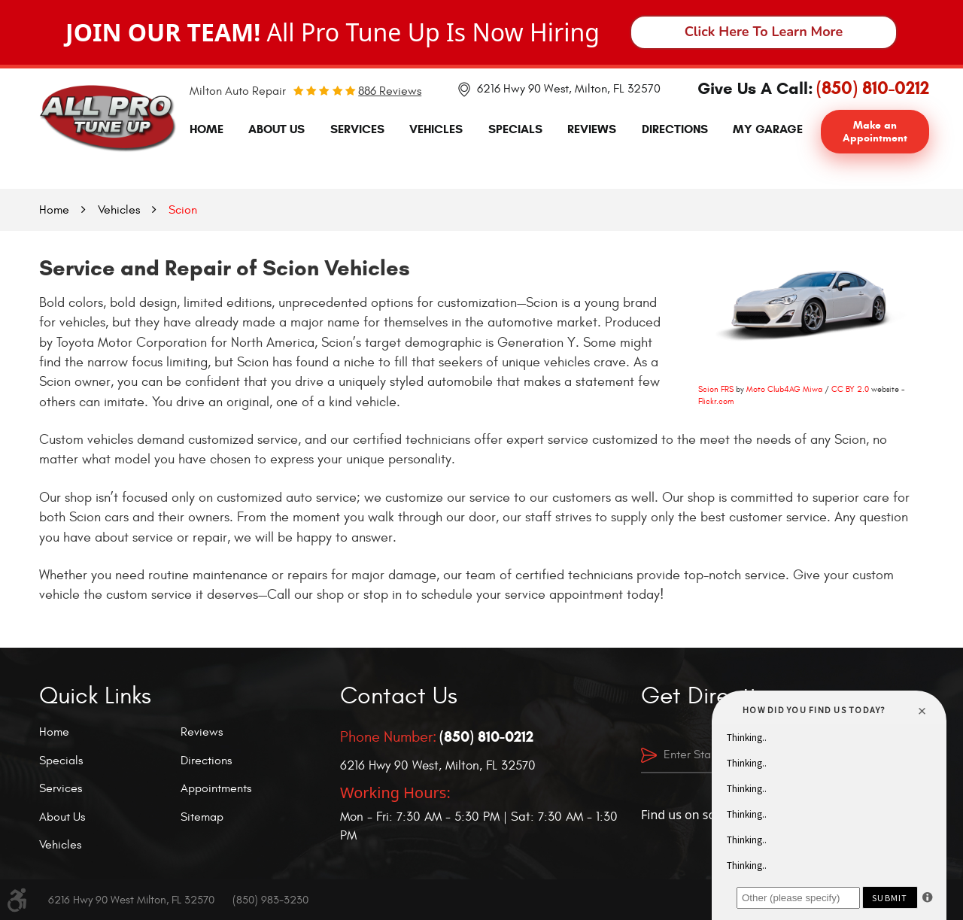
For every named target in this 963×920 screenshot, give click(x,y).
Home (206, 129)
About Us (276, 129)
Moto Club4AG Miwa (784, 389)
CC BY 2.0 (850, 389)
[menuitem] (206, 129)
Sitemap (202, 817)
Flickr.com (716, 401)
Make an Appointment (875, 131)
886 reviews (389, 91)
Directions (675, 129)
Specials (515, 129)
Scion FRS (716, 389)
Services (357, 129)
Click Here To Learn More (764, 32)
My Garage (768, 129)
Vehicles (436, 129)
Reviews (591, 129)
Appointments (216, 788)
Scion (183, 210)
